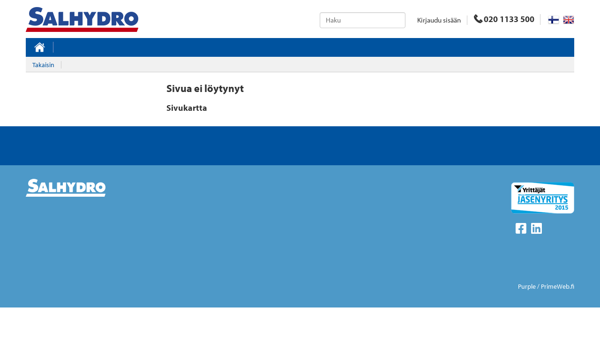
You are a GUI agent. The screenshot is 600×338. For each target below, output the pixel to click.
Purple (527, 286)
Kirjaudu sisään (439, 19)
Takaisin (43, 65)
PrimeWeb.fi (557, 286)
